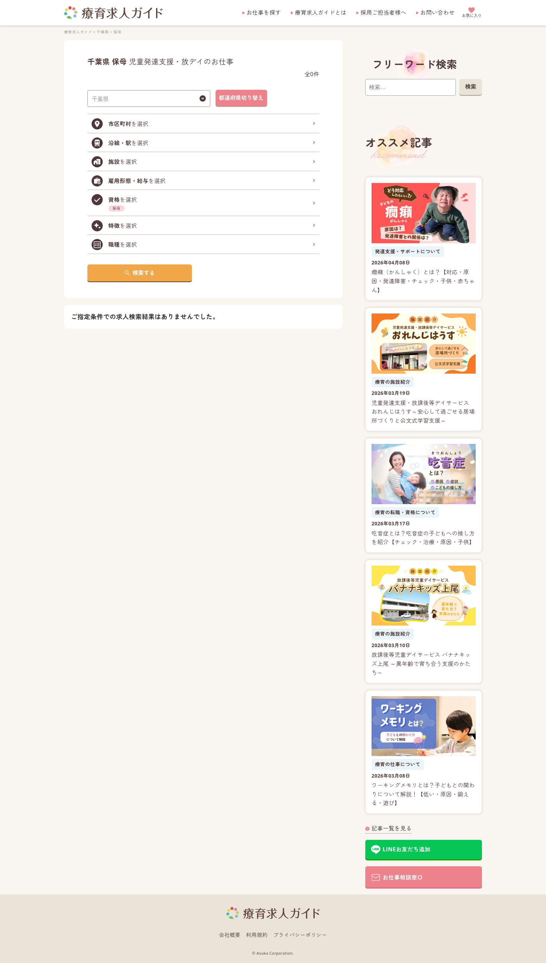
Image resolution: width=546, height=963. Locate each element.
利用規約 (257, 934)
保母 (118, 31)
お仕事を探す (264, 12)
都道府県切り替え (241, 98)
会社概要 (230, 934)
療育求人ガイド (78, 31)
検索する (143, 273)
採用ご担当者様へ (383, 12)
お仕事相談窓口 (403, 877)
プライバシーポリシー (300, 934)
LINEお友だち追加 (406, 849)
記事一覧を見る (392, 828)
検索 (470, 86)
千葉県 (103, 31)
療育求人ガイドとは (320, 12)
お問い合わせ (437, 12)
